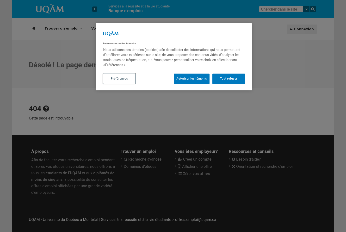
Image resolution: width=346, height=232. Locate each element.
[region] (174, 56)
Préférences (119, 78)
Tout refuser (228, 78)
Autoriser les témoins (191, 78)
